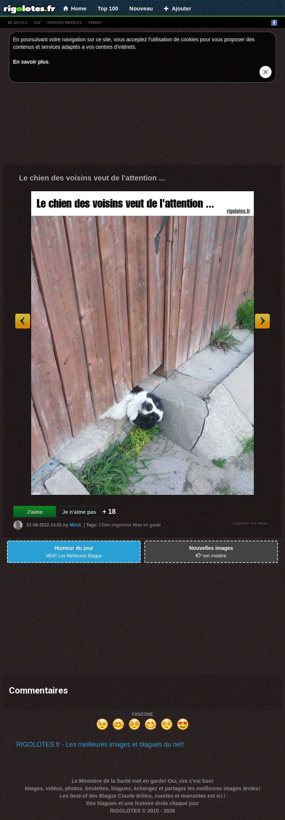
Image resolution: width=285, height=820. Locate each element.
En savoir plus (31, 62)
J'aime (35, 512)
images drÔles (64, 22)
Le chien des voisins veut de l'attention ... (92, 178)
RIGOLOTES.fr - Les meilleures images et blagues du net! (100, 744)
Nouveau (141, 8)
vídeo (94, 22)
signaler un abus (250, 523)
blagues (17, 22)
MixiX (75, 525)
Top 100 (108, 8)
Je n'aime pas (79, 512)
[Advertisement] (142, 125)
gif (37, 22)
